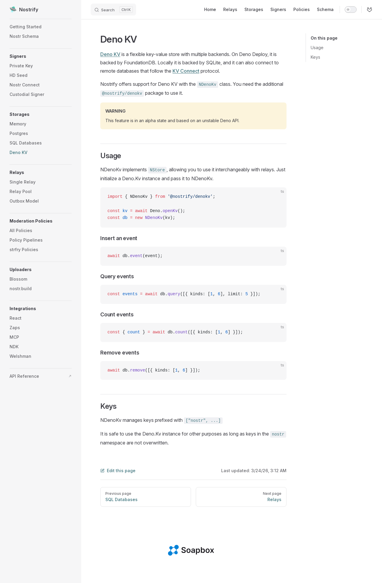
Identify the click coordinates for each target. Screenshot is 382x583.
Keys (315, 57)
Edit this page (117, 470)
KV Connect (185, 71)
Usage (317, 47)
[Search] (113, 9)
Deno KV (110, 54)
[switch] (351, 9)
